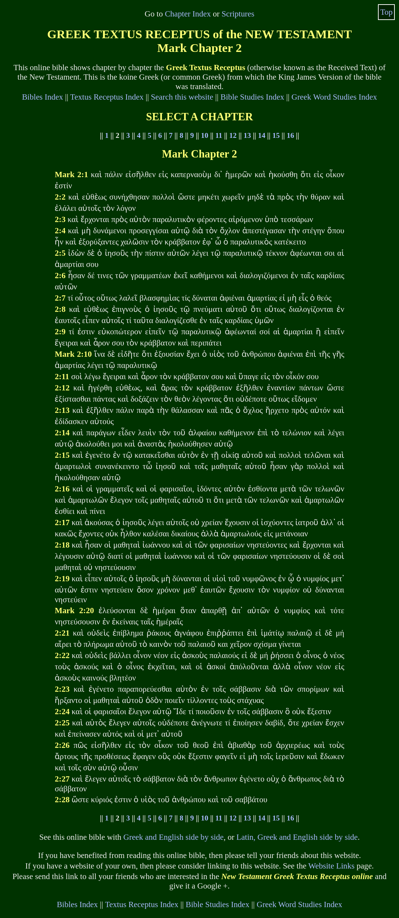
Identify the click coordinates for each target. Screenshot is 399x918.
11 (218, 135)
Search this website (182, 96)
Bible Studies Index (252, 96)
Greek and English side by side (173, 837)
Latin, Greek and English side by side (297, 837)
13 (247, 135)
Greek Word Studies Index (334, 96)
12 (233, 135)
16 (290, 135)
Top (386, 11)
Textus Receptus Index (106, 96)
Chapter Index (188, 13)
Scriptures (238, 13)
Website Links (331, 865)
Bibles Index (42, 96)
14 (261, 135)
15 (276, 135)
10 (204, 135)
